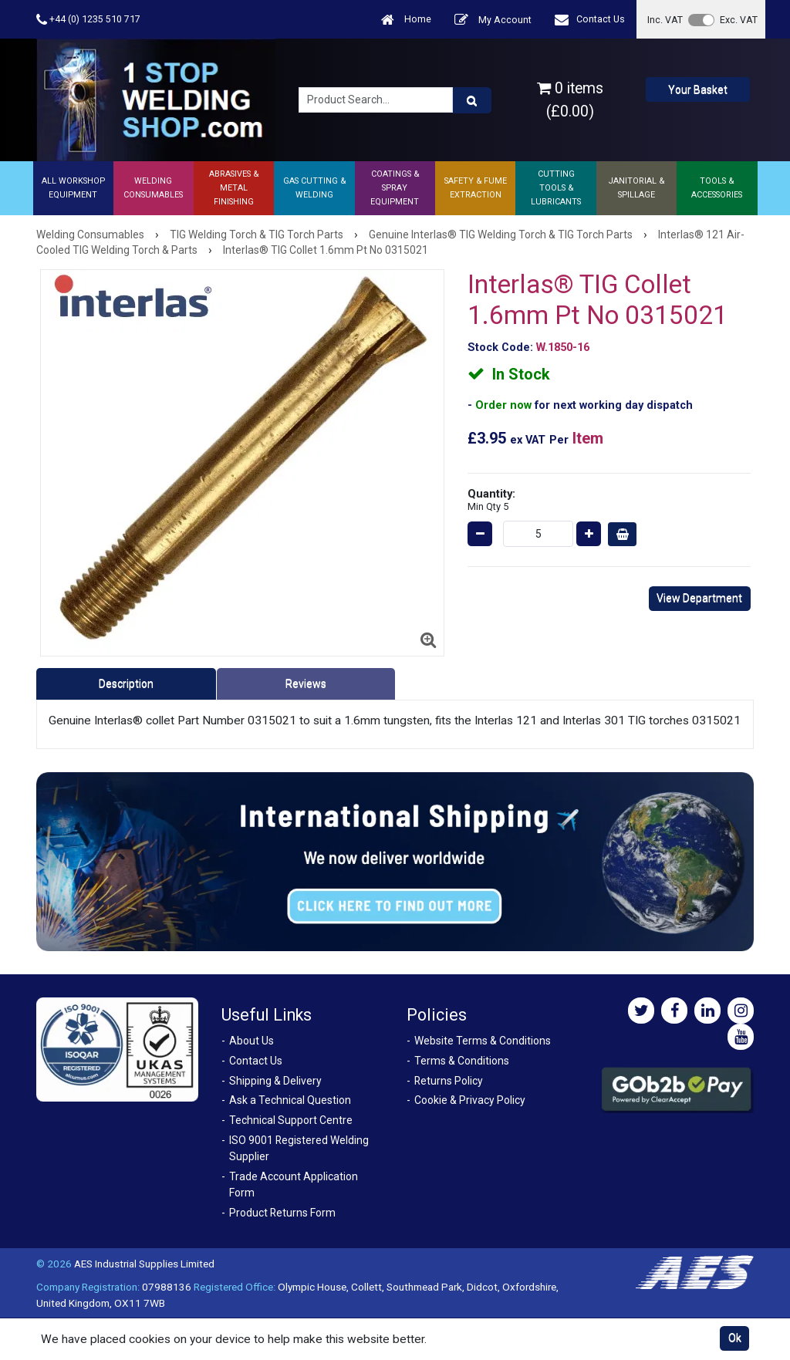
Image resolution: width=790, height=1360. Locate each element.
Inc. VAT (665, 19)
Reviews (305, 683)
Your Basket (698, 89)
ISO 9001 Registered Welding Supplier (299, 1148)
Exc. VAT (739, 19)
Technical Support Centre (291, 1120)
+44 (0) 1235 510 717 (88, 20)
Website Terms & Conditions (482, 1040)
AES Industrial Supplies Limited (144, 1263)
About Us (251, 1040)
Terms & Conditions (461, 1061)
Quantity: (491, 499)
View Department (699, 598)
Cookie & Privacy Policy (469, 1100)
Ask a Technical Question (290, 1100)
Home (406, 20)
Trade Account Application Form (293, 1184)
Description (126, 683)
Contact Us (590, 20)
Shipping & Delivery (275, 1081)
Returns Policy (448, 1081)
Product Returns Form (282, 1212)
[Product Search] (472, 100)
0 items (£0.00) (570, 99)
